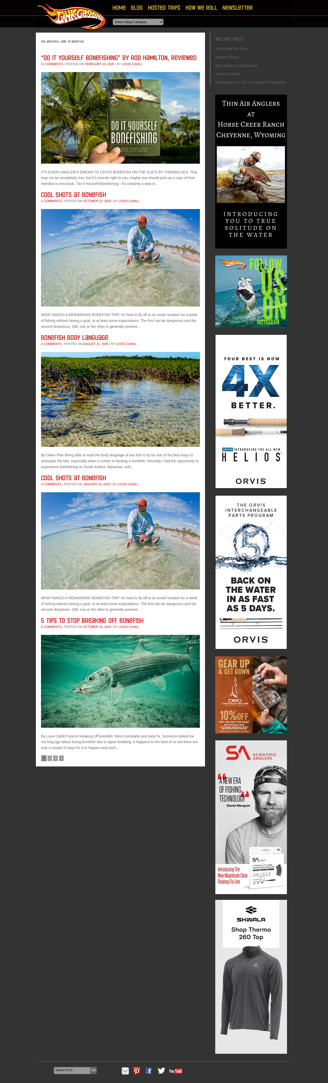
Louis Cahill (132, 64)
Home (119, 7)
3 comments (51, 484)
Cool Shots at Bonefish (73, 194)
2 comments (51, 201)
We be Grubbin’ (228, 74)
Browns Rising (227, 57)
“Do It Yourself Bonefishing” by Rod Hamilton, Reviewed (119, 57)
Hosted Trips (164, 7)
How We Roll (201, 7)
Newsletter (237, 7)
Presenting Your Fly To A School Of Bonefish (251, 82)
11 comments (52, 64)
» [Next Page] (61, 758)
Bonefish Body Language (75, 337)
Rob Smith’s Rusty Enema (236, 66)
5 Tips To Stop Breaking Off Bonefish (92, 620)
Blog (137, 7)
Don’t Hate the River (232, 49)
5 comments (51, 627)
